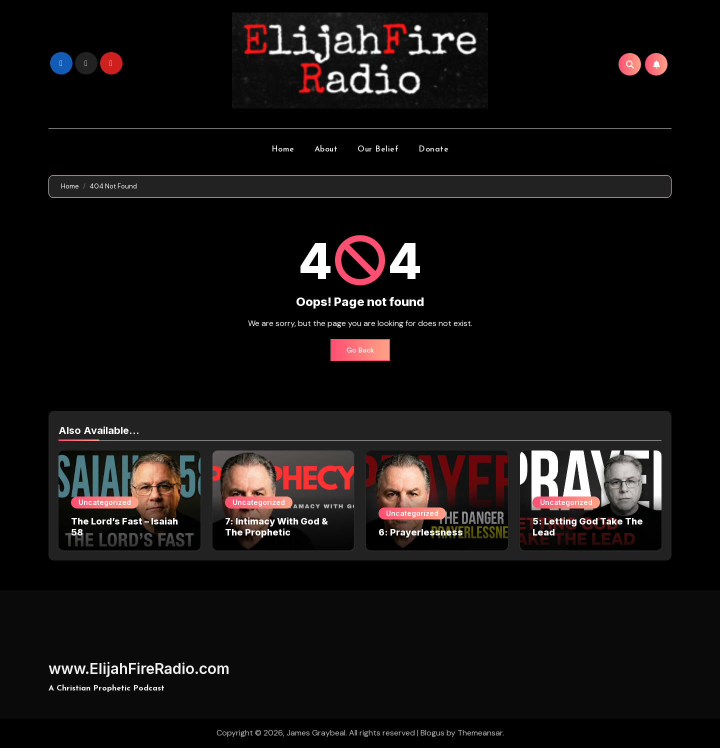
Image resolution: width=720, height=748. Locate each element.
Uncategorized (104, 502)
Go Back (360, 350)
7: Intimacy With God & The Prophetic (276, 527)
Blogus (432, 733)
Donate (433, 150)
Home (283, 150)
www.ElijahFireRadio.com (139, 669)
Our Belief (378, 150)
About (326, 150)
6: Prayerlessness (420, 532)
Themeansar (480, 733)
